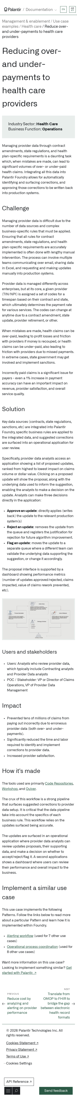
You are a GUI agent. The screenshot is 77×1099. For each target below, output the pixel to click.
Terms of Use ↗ (17, 1056)
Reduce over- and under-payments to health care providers (35, 32)
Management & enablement (26, 21)
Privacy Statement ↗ (21, 1049)
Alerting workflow (20, 936)
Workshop (10, 789)
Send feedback (56, 1090)
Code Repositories (59, 783)
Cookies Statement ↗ (22, 1043)
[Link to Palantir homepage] (12, 9)
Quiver (31, 789)
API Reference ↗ (19, 1081)
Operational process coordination (32, 946)
